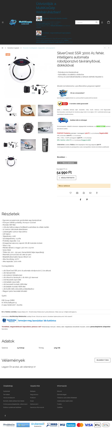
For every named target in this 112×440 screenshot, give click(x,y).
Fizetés (59, 404)
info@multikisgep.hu (43, 24)
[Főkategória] (3, 48)
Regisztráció (34, 394)
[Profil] (102, 22)
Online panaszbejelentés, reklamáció (15, 404)
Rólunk (59, 391)
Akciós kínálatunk (9, 397)
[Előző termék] (105, 47)
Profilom (33, 397)
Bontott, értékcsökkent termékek (13, 401)
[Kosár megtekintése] (107, 22)
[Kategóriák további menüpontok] (2, 22)
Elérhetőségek (61, 394)
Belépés (32, 391)
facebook (5, 416)
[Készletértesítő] (66, 178)
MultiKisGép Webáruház (18, 316)
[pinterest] (87, 199)
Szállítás (60, 407)
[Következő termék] (108, 47)
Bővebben (61, 157)
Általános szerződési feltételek (67, 397)
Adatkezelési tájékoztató (65, 401)
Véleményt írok (102, 360)
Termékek (6, 394)
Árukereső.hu (37, 426)
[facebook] (80, 199)
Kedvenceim (34, 404)
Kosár (32, 401)
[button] (70, 193)
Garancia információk (37, 407)
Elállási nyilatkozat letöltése (12, 407)
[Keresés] (87, 22)
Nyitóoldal (6, 391)
